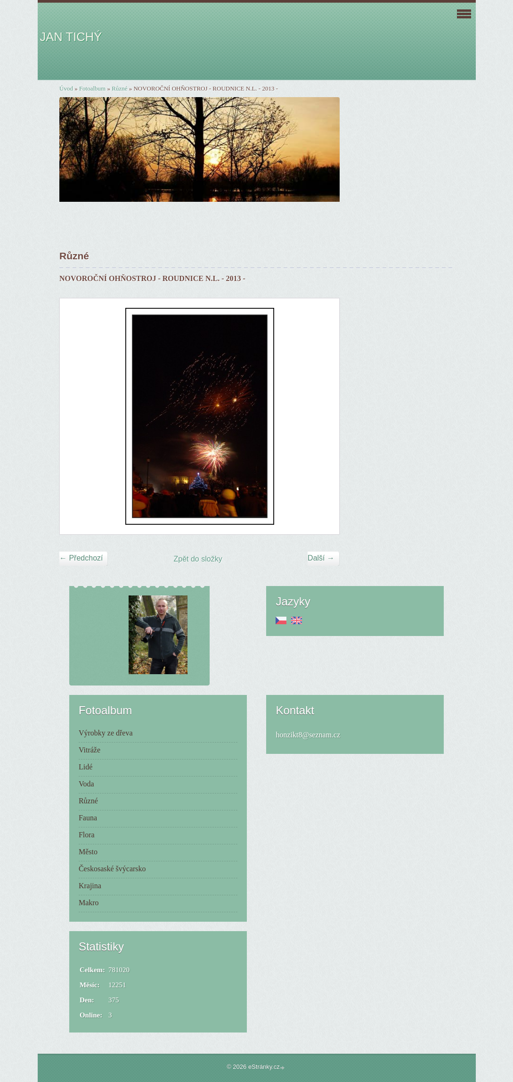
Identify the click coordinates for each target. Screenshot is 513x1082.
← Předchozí (81, 558)
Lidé (85, 767)
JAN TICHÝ (71, 36)
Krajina (90, 886)
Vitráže (89, 750)
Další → (321, 558)
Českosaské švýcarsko (112, 869)
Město (88, 852)
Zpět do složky (198, 559)
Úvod (66, 88)
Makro (89, 903)
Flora (87, 835)
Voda (86, 784)
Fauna (88, 818)
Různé (119, 88)
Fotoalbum (92, 88)
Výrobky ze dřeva (106, 733)
